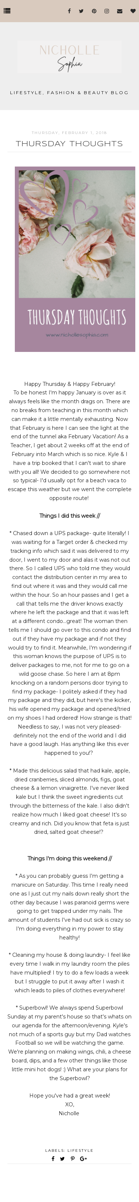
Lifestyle (80, 1150)
